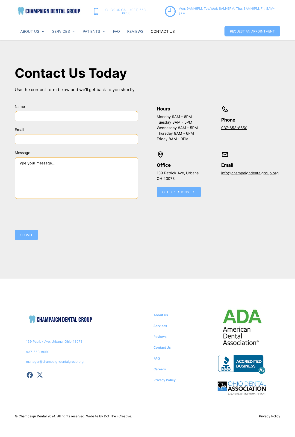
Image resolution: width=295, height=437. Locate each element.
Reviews (160, 337)
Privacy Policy (164, 380)
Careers (159, 369)
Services (160, 326)
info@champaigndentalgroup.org (250, 173)
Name (20, 106)
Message (22, 152)
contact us (163, 31)
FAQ (116, 31)
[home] (49, 11)
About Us (160, 315)
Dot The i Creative (117, 416)
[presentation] (50, 213)
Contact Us (162, 347)
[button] (32, 31)
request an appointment (252, 31)
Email (19, 129)
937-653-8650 (234, 127)
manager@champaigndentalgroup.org (55, 361)
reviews (135, 31)
